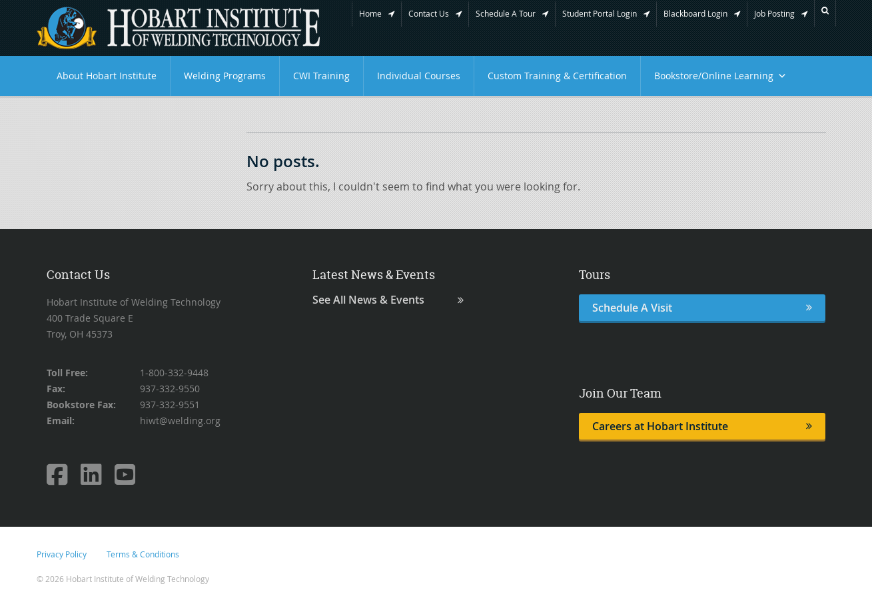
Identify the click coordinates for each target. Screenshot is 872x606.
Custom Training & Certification (557, 75)
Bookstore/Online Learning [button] (720, 76)
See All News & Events (388, 300)
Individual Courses (418, 75)
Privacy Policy (62, 554)
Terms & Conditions (143, 554)
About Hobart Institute (107, 75)
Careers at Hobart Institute (702, 426)
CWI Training (321, 75)
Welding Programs (225, 75)
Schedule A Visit (702, 307)
